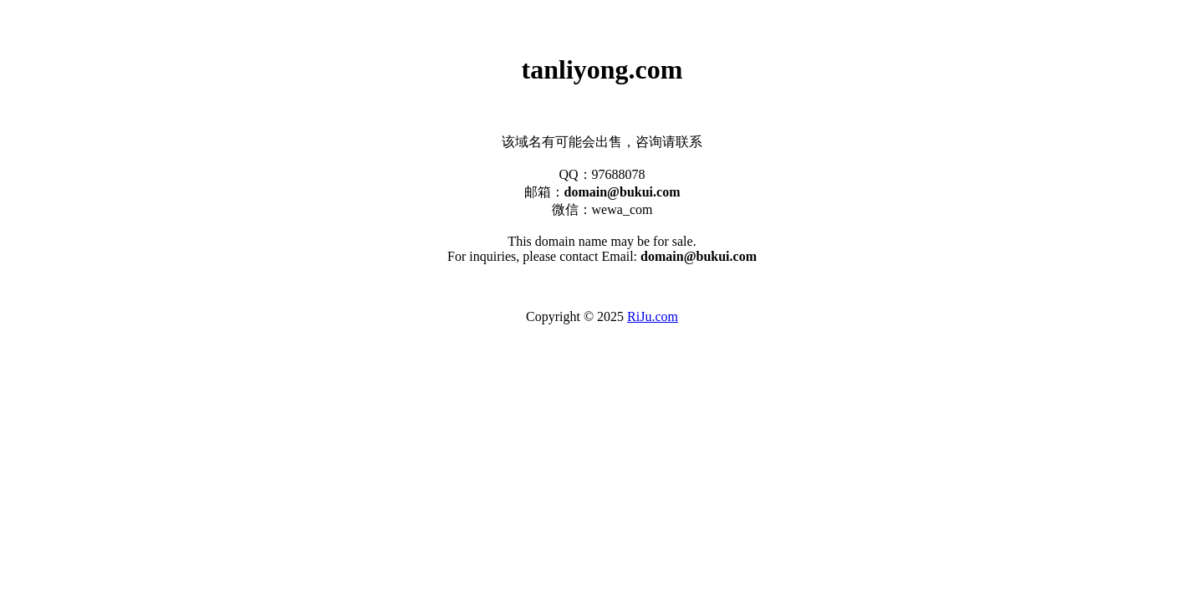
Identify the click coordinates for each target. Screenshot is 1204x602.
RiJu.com (652, 316)
